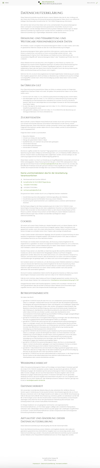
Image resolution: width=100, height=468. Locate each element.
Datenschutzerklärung (48, 463)
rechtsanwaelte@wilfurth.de (49, 164)
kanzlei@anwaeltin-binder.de (36, 380)
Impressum (36, 463)
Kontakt (61, 463)
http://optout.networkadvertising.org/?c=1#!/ (65, 280)
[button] (5, 3)
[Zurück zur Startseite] (50, 3)
